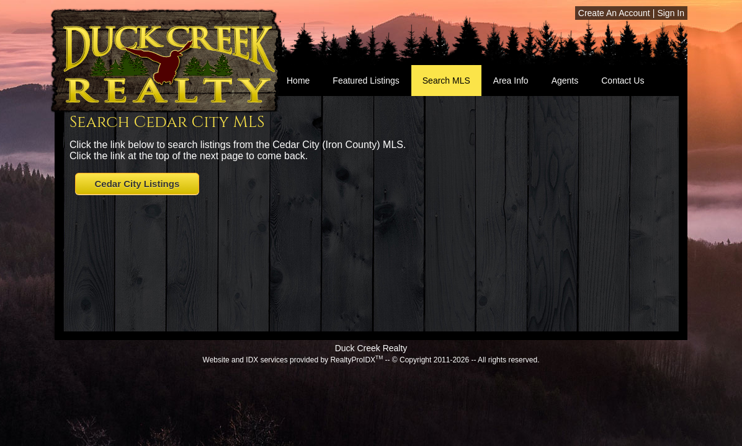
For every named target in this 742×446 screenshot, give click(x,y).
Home (298, 80)
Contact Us (622, 80)
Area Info (511, 80)
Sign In (670, 13)
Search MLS (446, 80)
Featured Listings (366, 80)
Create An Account (614, 13)
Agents (565, 80)
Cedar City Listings (137, 183)
